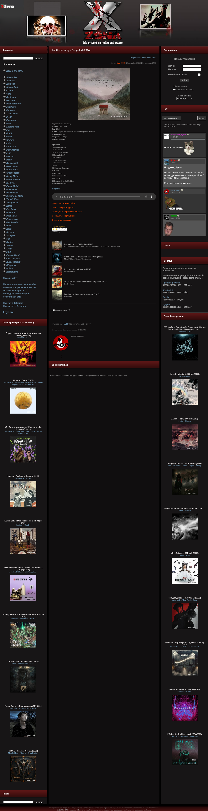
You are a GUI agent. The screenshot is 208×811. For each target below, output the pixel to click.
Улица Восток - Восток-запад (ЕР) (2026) (23, 706)
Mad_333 (121, 63)
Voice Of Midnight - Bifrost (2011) (185, 374)
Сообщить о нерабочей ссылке (67, 212)
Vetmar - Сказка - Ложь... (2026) (23, 751)
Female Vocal (151, 58)
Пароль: (172, 69)
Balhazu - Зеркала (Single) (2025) (185, 689)
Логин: (171, 66)
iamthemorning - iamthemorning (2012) (81, 294)
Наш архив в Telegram (14, 306)
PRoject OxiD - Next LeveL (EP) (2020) (184, 734)
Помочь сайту (10, 278)
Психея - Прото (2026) (23, 380)
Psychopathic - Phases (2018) (77, 269)
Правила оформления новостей (19, 287)
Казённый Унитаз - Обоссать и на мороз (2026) (23, 522)
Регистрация (181, 86)
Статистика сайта (12, 297)
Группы (8, 312)
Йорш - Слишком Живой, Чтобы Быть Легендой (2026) (23, 334)
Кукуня (166, 304)
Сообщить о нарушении (63, 216)
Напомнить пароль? (184, 90)
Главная (10, 64)
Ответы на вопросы (13, 290)
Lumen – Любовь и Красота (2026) (23, 476)
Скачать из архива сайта (63, 203)
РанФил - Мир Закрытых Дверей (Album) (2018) (184, 644)
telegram (56, 189)
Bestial (166, 297)
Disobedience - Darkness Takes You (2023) (83, 257)
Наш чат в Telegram (13, 303)
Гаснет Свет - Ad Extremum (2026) (23, 661)
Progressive (135, 58)
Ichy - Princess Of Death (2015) (184, 553)
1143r (66, 324)
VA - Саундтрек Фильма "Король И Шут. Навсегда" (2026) (23, 428)
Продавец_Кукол (171, 283)
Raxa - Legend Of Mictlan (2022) (78, 244)
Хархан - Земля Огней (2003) (184, 419)
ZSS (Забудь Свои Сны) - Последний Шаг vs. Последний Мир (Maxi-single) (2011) (185, 328)
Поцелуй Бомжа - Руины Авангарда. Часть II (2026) (23, 615)
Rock (143, 58)
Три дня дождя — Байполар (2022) (184, 598)
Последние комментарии (16, 293)
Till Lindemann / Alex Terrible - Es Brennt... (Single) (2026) (23, 569)
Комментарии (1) (61, 310)
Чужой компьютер (177, 74)
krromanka (168, 290)
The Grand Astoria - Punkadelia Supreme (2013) (85, 282)
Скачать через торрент (62, 207)
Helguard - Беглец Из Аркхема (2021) (185, 463)
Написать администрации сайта (19, 284)
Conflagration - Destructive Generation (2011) (184, 508)
